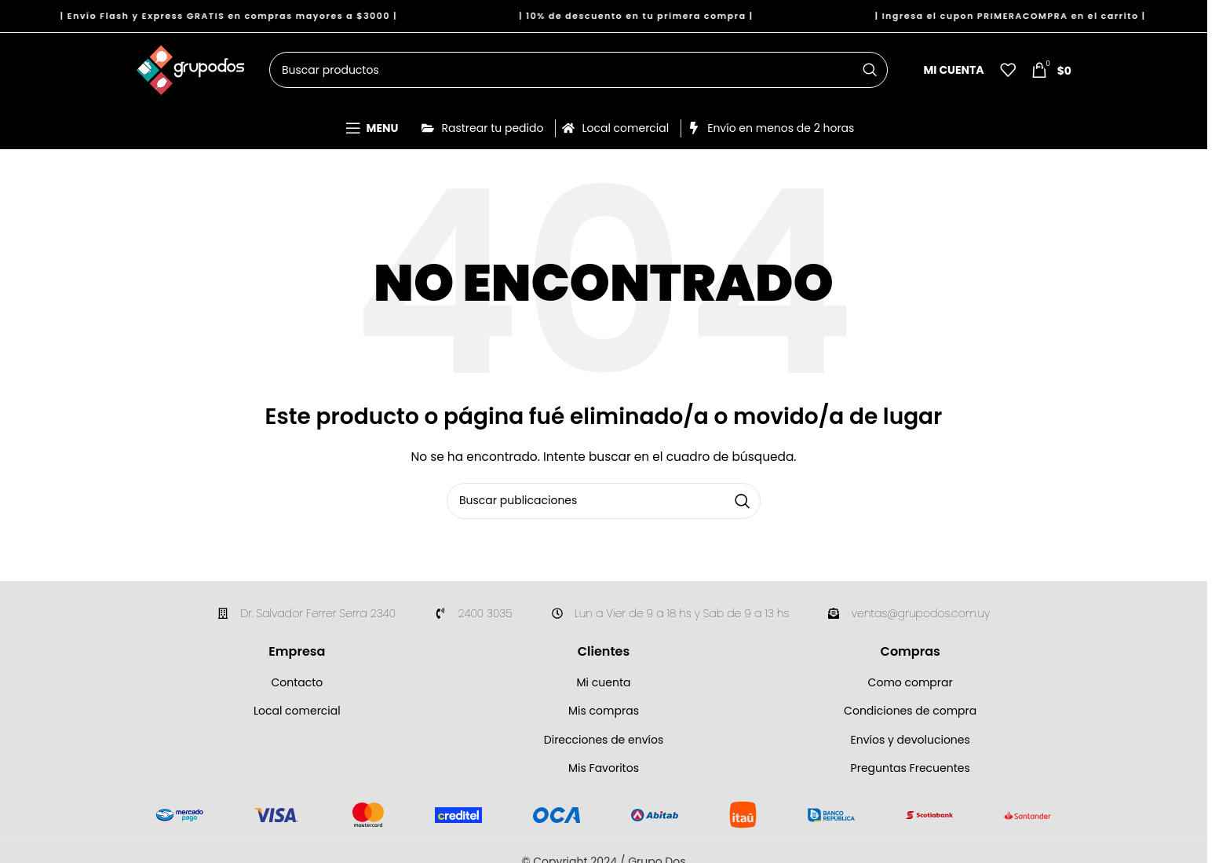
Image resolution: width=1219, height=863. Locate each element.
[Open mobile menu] (372, 135)
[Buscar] (578, 75)
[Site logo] (191, 73)
